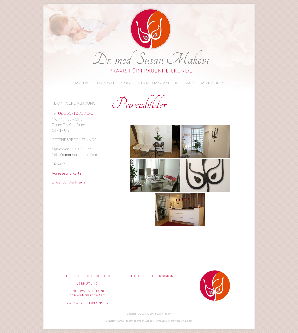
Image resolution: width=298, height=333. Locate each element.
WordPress (174, 320)
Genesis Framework (156, 320)
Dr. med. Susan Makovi (151, 59)
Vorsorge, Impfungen (87, 302)
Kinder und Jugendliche (87, 276)
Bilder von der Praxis (68, 182)
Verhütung (87, 283)
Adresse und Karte (67, 173)
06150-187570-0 (75, 113)
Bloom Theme (133, 320)
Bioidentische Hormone (152, 276)
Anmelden (186, 320)
